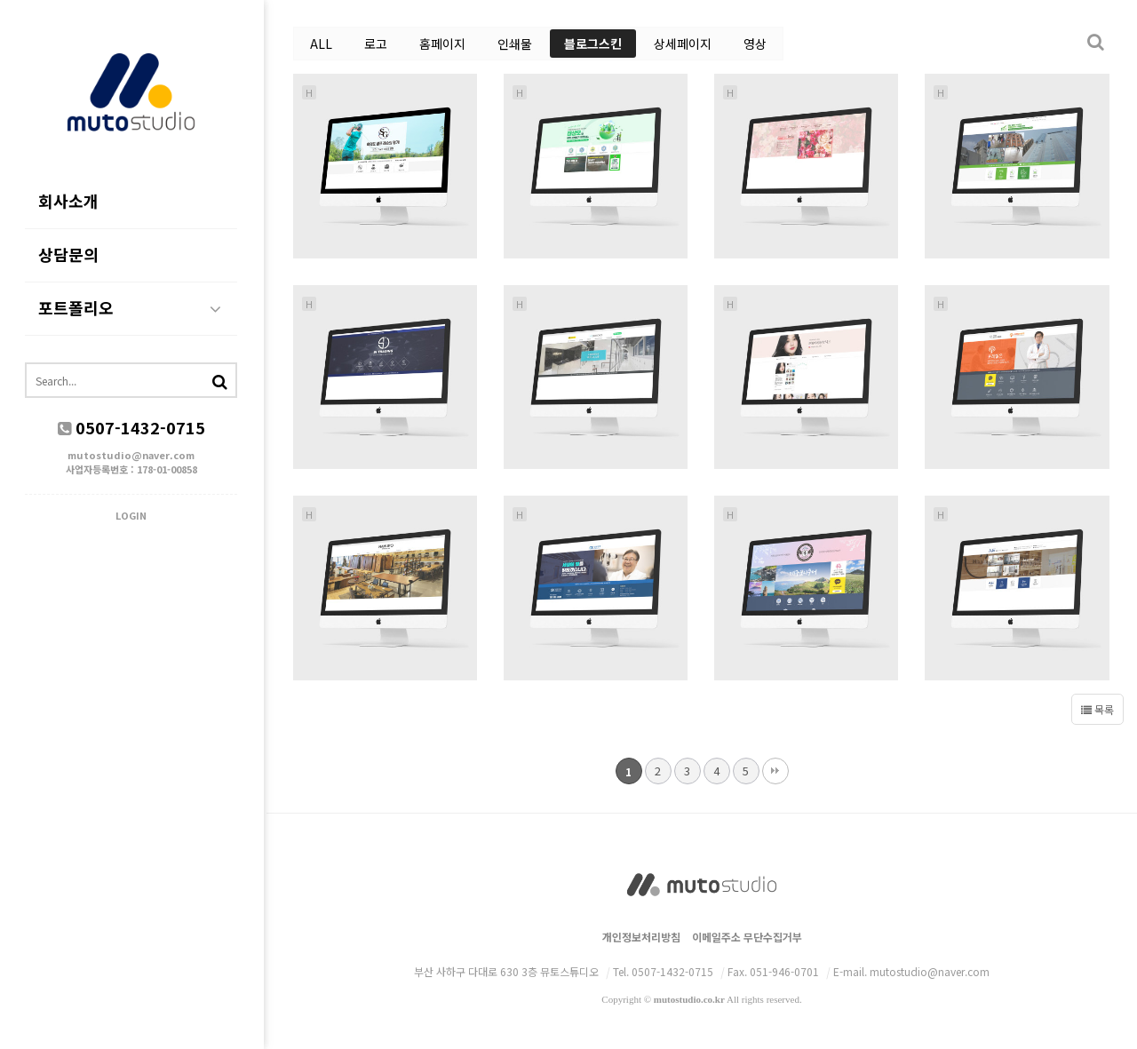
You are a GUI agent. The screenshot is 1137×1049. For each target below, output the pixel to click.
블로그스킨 (593, 43)
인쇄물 (514, 43)
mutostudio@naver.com (133, 456)
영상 (755, 43)
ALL (321, 43)
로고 (375, 43)
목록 (1097, 709)
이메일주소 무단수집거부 (747, 936)
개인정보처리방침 (641, 936)
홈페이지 (442, 43)
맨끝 (775, 771)
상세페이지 (683, 43)
